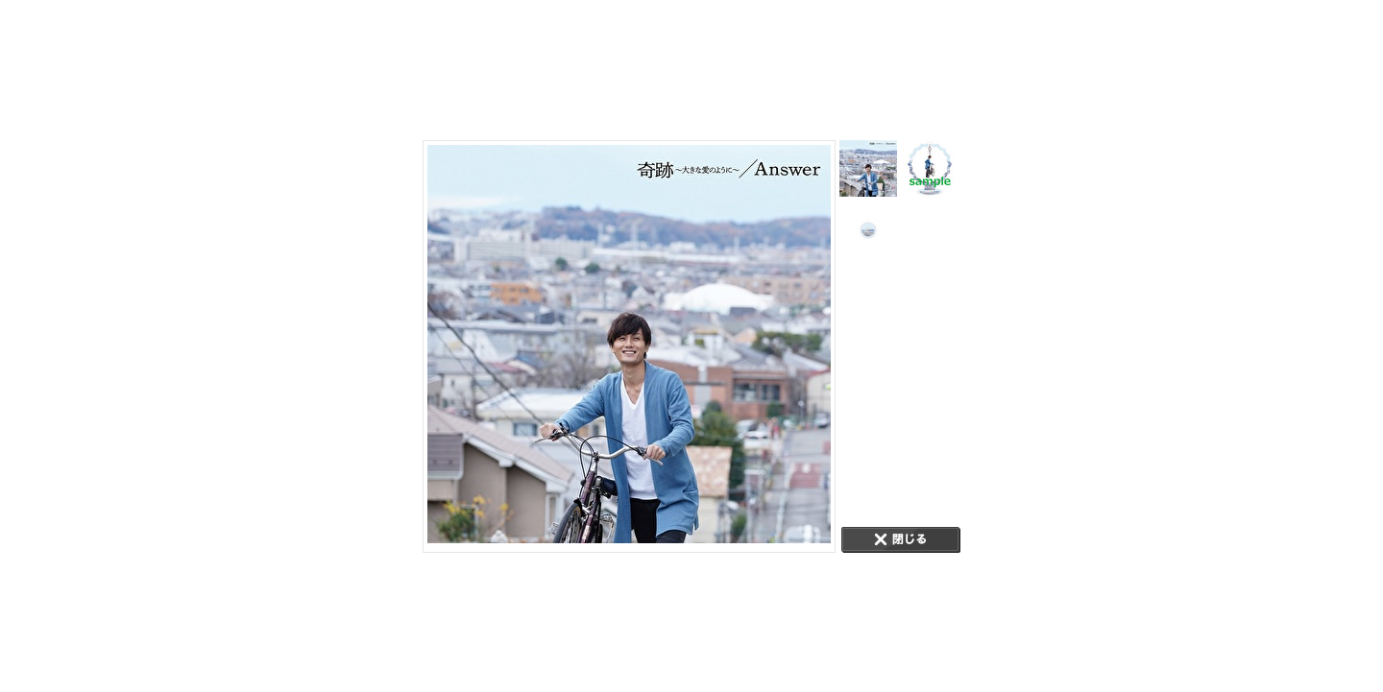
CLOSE (900, 540)
